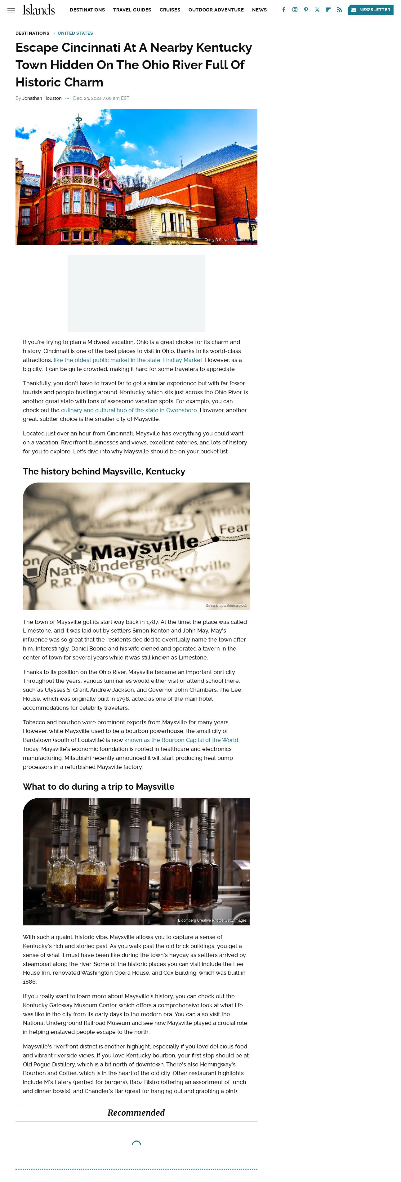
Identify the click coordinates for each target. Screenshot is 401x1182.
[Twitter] (317, 11)
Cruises (170, 10)
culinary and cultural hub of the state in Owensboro (129, 410)
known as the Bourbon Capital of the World (181, 740)
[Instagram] (295, 11)
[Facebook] (284, 11)
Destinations (87, 10)
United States (75, 33)
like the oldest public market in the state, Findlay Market (128, 360)
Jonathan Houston (42, 98)
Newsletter (370, 9)
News (259, 10)
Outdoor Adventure (216, 10)
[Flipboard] (328, 11)
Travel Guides (132, 10)
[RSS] (339, 11)
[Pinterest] (306, 11)
